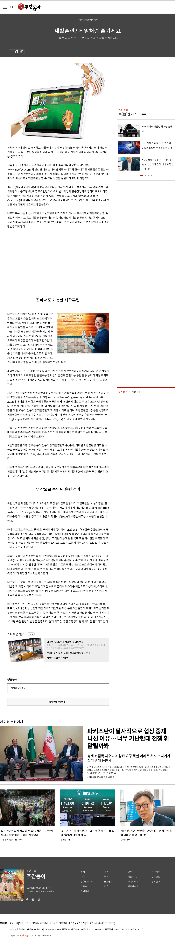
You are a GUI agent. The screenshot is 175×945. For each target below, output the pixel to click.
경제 (106, 871)
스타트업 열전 (16, 634)
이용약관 (63, 923)
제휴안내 (44, 923)
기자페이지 (133, 886)
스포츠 (83, 886)
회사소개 (14, 923)
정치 (82, 871)
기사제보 (155, 871)
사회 (82, 876)
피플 (106, 886)
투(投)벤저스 (127, 114)
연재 (130, 871)
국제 (106, 876)
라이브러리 (133, 881)
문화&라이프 (86, 881)
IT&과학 (108, 881)
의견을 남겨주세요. (19, 688)
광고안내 (155, 881)
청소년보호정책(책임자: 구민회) (100, 923)
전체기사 (84, 891)
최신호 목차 (133, 876)
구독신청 (155, 876)
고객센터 (53, 923)
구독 (31, 634)
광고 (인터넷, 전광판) (29, 923)
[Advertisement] (27, 260)
